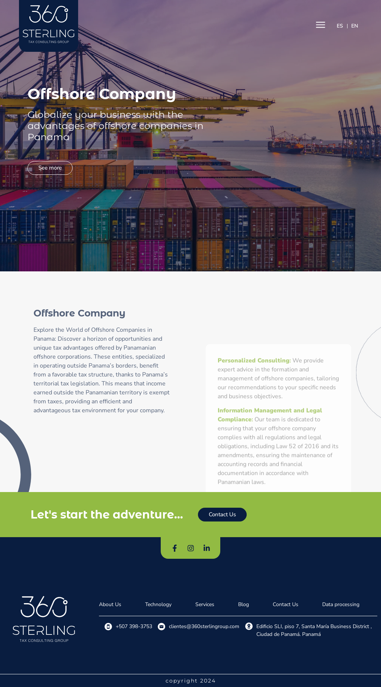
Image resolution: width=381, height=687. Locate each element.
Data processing (340, 604)
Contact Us (285, 604)
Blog (243, 604)
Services (204, 604)
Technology (158, 604)
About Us (110, 604)
